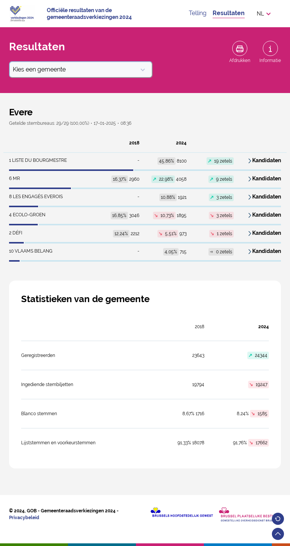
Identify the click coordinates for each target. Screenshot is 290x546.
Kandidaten (266, 160)
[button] (266, 14)
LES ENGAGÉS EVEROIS (36, 196)
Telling (198, 13)
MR (14, 178)
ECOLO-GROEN (27, 214)
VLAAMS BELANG (30, 251)
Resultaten (229, 13)
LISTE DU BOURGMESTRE (38, 160)
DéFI (15, 233)
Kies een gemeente (79, 69)
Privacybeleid (24, 517)
